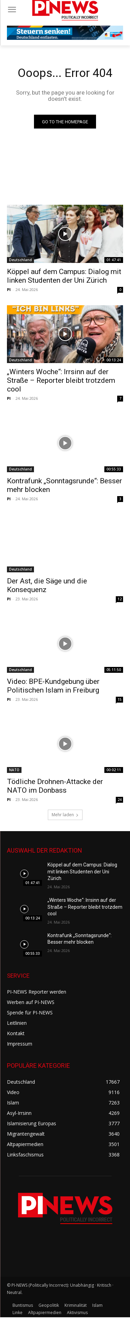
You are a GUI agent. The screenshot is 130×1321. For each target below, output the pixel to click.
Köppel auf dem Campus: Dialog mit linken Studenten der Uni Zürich (82, 871)
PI (9, 289)
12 (120, 599)
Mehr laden (65, 815)
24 (120, 799)
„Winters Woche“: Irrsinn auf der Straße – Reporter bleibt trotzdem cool (61, 380)
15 (120, 699)
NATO (14, 769)
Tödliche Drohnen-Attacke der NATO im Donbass (55, 785)
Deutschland (20, 259)
